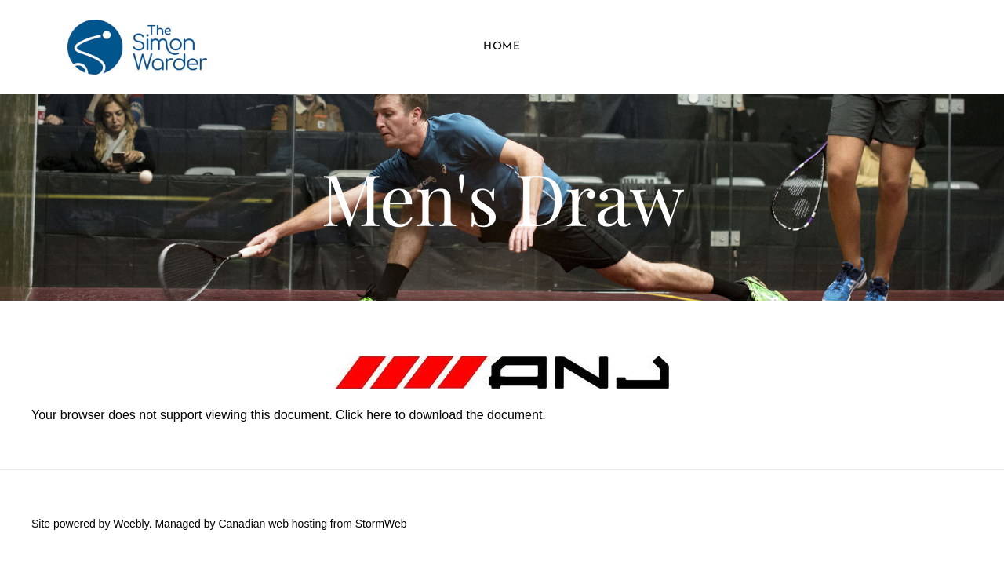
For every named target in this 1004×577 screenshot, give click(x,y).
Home (502, 47)
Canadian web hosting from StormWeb (312, 523)
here (378, 415)
